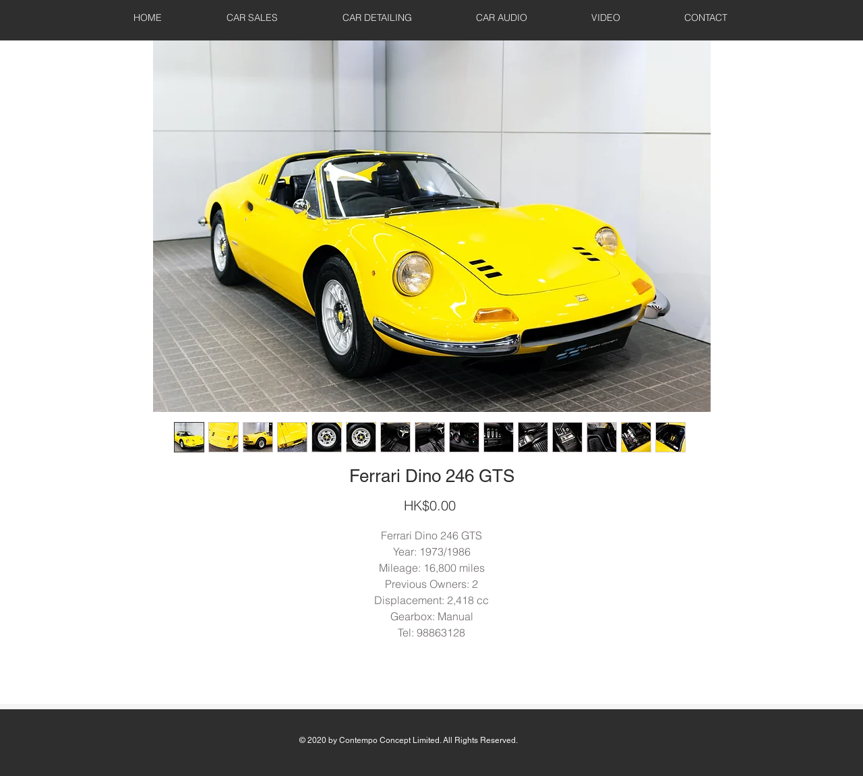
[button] (252, 17)
